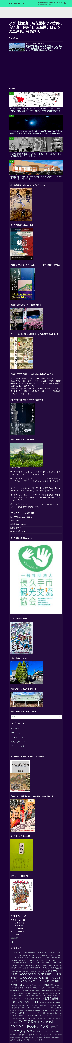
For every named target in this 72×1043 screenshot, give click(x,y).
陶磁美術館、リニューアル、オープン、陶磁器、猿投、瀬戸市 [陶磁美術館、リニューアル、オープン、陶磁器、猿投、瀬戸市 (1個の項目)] (45, 1035)
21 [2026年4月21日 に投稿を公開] (13, 932)
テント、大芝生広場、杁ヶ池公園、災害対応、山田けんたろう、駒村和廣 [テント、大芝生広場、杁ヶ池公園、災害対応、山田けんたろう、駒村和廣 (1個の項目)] (29, 958)
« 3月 (12, 943)
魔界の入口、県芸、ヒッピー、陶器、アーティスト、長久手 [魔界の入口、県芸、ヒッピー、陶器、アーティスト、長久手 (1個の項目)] (26, 1041)
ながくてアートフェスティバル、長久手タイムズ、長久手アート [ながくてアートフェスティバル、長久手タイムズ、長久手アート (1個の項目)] (27, 953)
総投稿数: (14, 529)
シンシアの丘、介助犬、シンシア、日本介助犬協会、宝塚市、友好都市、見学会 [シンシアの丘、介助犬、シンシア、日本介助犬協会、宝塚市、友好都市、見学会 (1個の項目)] (39, 956)
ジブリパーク (15, 734)
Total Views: (15, 521)
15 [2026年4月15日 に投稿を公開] (16, 929)
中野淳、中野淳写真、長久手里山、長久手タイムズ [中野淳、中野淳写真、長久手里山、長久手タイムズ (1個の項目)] (29, 963)
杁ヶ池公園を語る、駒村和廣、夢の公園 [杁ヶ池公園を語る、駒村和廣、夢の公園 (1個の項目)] (33, 999)
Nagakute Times (18, 3)
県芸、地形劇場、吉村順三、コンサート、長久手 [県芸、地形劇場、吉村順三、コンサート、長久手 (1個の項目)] (23, 1008)
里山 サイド (14, 729)
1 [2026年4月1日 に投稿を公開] (15, 924)
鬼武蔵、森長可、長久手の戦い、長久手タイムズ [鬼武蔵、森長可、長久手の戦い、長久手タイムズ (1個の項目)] (47, 1038)
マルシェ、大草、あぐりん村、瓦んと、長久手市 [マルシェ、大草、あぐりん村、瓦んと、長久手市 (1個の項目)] (37, 961)
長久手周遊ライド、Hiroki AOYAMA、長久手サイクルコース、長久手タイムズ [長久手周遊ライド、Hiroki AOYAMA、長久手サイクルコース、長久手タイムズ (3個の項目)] (36, 1027)
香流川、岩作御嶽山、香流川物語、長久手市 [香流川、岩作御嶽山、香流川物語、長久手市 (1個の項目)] (22, 1038)
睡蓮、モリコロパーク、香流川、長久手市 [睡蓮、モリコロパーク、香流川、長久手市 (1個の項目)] (48, 1008)
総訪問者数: (15, 525)
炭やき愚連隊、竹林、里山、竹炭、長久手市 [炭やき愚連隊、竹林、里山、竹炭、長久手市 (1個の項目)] (22, 1006)
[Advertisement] (36, 70)
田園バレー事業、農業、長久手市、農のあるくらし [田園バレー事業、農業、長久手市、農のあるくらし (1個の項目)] (48, 1006)
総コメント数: (16, 532)
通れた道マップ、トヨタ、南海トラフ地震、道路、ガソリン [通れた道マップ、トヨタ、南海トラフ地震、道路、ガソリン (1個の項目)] (39, 1014)
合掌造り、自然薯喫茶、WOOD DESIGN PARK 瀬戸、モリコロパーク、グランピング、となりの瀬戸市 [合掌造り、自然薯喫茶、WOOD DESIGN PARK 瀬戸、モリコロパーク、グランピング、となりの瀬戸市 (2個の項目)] (35, 978)
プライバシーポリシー (19, 747)
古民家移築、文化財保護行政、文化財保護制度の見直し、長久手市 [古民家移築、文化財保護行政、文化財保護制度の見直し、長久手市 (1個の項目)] (29, 972)
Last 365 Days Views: (18, 518)
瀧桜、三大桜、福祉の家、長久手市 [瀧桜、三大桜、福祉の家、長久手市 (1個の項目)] (51, 1003)
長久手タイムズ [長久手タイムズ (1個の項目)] (55, 1016)
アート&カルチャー (17, 738)
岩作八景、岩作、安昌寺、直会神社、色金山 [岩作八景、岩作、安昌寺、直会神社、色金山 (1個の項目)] (38, 991)
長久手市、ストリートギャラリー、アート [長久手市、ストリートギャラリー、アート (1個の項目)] (44, 1032)
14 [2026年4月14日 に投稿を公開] (13, 929)
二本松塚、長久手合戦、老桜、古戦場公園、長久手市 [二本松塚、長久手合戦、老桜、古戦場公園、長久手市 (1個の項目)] (39, 966)
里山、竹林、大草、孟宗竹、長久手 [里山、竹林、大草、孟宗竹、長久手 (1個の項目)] (41, 1016)
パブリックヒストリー (19, 742)
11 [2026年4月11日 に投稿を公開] (22, 927)
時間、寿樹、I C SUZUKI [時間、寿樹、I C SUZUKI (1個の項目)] (38, 996)
